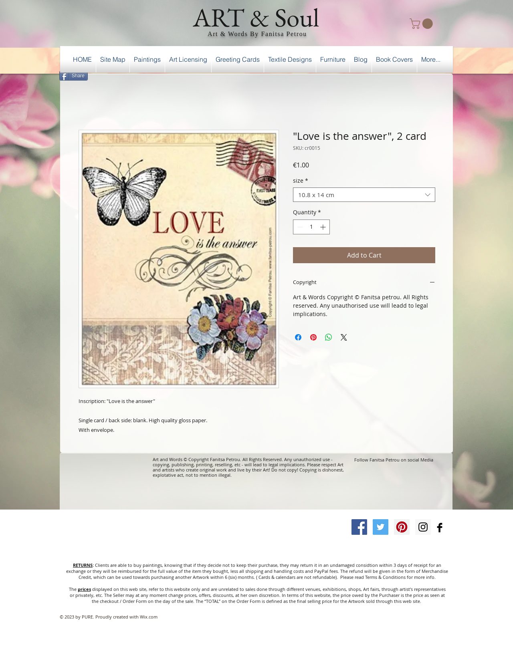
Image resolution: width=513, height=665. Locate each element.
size (300, 180)
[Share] (73, 76)
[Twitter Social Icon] (380, 527)
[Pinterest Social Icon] (402, 527)
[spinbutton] (311, 227)
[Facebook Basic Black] (439, 527)
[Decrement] (299, 227)
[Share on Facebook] (298, 337)
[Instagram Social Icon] (423, 527)
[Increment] (324, 227)
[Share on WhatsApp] (328, 337)
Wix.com (149, 617)
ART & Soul (256, 17)
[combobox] (364, 194)
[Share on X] (344, 337)
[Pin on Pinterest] (313, 337)
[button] (422, 23)
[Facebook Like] (432, 75)
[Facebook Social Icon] (359, 527)
